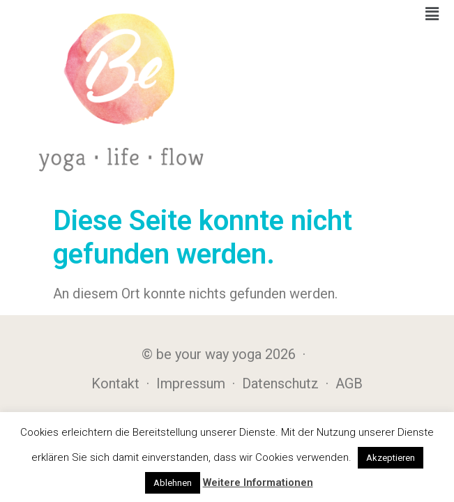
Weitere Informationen (258, 482)
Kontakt (115, 383)
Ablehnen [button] (172, 483)
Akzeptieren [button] (390, 457)
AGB (349, 383)
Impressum (190, 383)
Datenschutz (280, 383)
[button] (432, 14)
